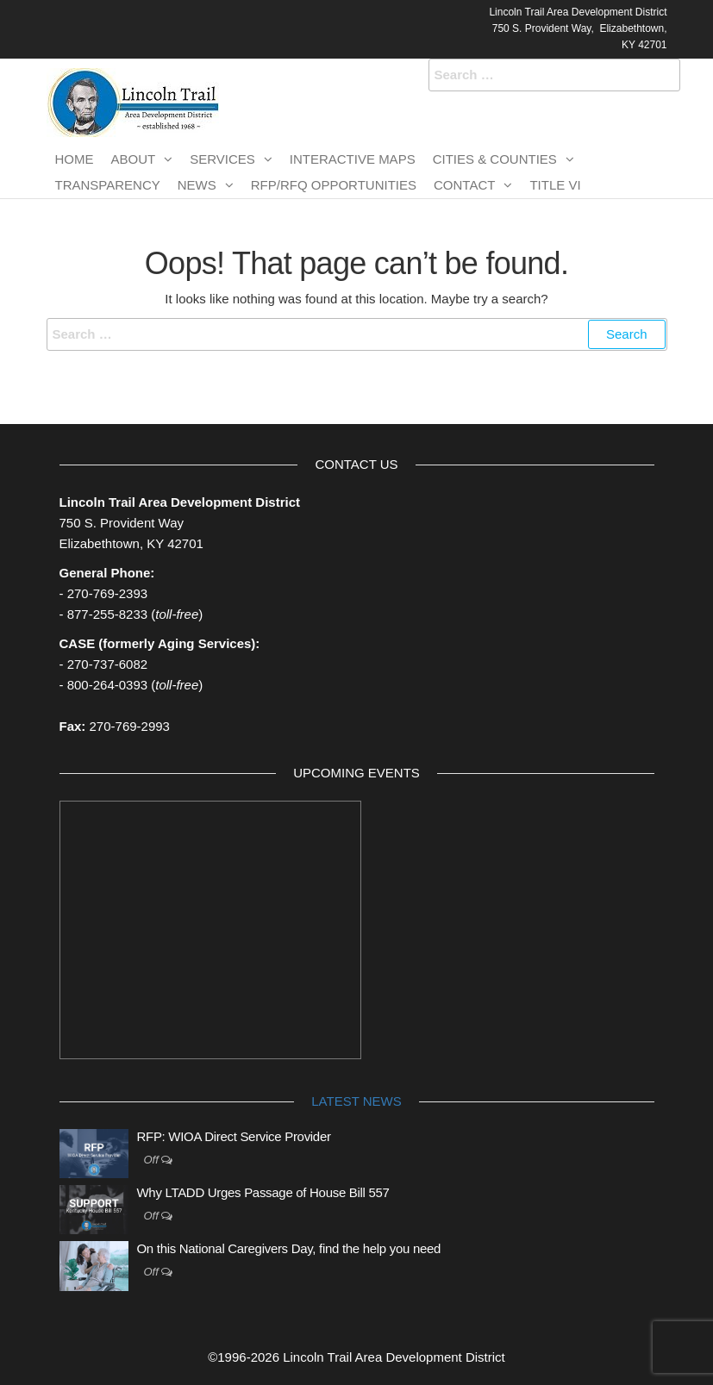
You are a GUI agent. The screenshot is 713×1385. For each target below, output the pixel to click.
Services (222, 159)
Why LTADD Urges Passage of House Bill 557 (263, 1192)
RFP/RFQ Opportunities (333, 185)
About (133, 159)
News (197, 185)
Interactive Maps (353, 159)
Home (74, 159)
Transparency (107, 185)
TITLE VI (554, 185)
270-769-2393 (107, 593)
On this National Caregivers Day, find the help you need (289, 1248)
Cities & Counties (495, 159)
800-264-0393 (107, 684)
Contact (464, 185)
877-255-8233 (107, 614)
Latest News (356, 1101)
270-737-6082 (107, 664)
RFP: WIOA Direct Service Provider (234, 1136)
